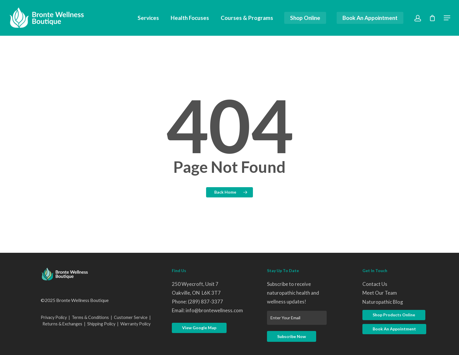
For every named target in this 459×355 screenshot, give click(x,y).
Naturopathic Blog (382, 302)
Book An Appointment (370, 18)
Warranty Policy (135, 323)
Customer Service (131, 317)
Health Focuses (190, 18)
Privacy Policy (54, 317)
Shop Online (305, 18)
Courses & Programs (247, 18)
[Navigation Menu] (447, 18)
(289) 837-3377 (205, 301)
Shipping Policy (101, 323)
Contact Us (374, 284)
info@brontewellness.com (214, 310)
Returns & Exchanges (62, 323)
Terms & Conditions (90, 317)
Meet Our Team (379, 293)
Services (148, 18)
